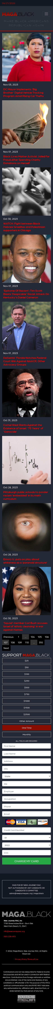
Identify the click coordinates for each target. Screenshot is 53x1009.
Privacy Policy (21, 959)
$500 (26, 687)
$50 (27, 667)
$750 (26, 694)
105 (40, 636)
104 (33, 636)
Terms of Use (32, 959)
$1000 (27, 700)
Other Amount (26, 721)
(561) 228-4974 (10, 936)
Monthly (27, 734)
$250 (26, 680)
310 (41, 642)
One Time (27, 727)
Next (6, 647)
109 (20, 642)
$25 (27, 660)
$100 (26, 674)
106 (47, 636)
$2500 (26, 714)
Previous (8, 636)
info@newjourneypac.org (14, 931)
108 (13, 642)
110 (27, 642)
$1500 (27, 707)
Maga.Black (18, 14)
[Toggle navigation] (46, 14)
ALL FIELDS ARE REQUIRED (26, 741)
